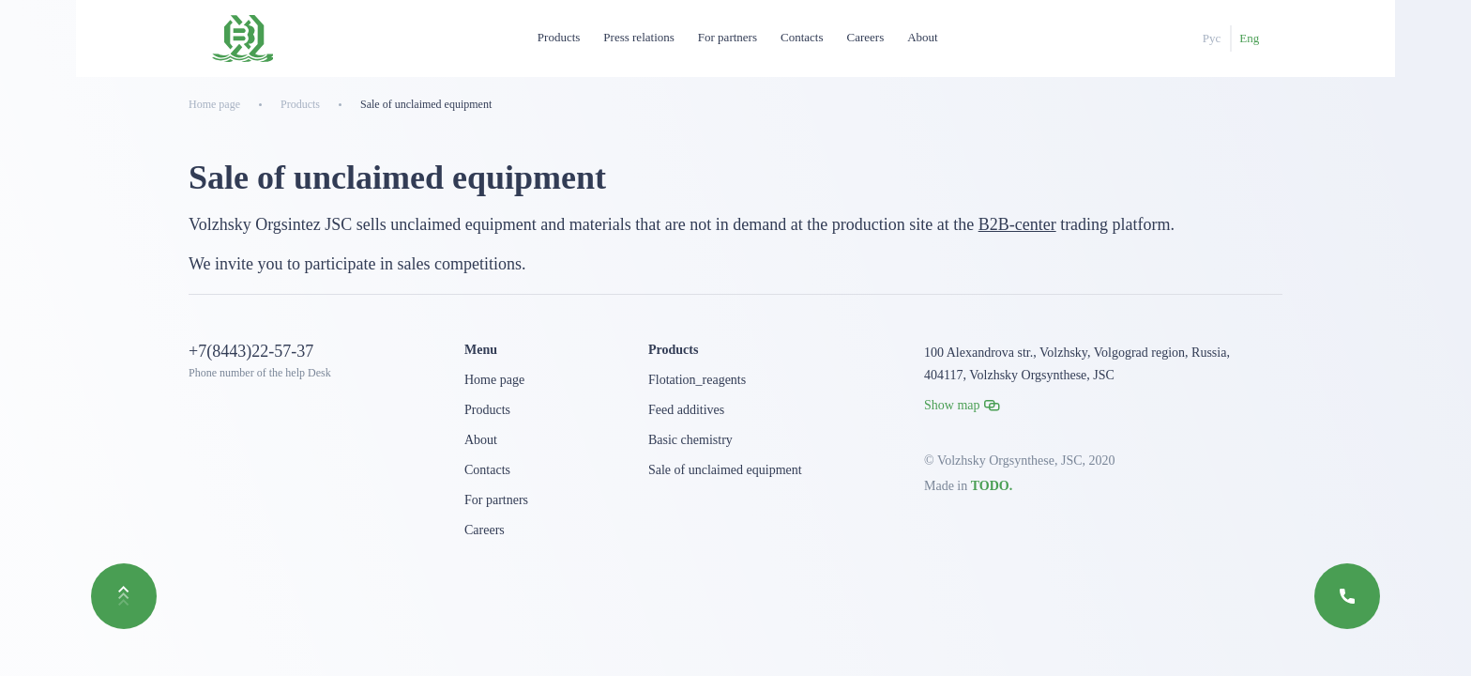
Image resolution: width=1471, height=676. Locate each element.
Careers (866, 37)
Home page (494, 380)
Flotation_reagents (697, 380)
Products (559, 37)
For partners (727, 37)
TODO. (991, 486)
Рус (1212, 38)
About (922, 37)
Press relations (638, 37)
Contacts (802, 37)
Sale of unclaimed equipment (725, 470)
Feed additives (686, 410)
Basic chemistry (690, 440)
